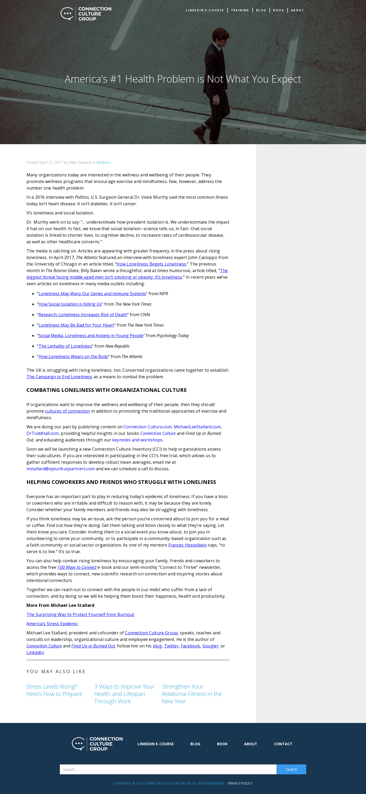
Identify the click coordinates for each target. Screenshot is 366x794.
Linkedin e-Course (205, 10)
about (297, 10)
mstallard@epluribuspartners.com (60, 469)
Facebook (190, 646)
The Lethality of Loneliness (65, 346)
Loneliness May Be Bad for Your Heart (76, 325)
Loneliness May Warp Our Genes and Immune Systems (92, 293)
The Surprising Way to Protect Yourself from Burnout (80, 614)
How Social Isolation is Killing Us (70, 304)
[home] (86, 14)
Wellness (103, 162)
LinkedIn (35, 652)
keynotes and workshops (137, 440)
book (278, 10)
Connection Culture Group (151, 633)
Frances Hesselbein (187, 545)
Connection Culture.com (147, 427)
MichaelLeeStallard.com (197, 427)
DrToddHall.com (42, 433)
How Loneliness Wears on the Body (73, 356)
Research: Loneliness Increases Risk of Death (83, 314)
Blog (261, 10)
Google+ (210, 646)
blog (157, 646)
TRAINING (240, 10)
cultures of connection (67, 411)
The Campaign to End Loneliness (59, 377)
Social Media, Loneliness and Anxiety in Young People (91, 335)
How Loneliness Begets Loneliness (151, 264)
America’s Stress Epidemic (52, 623)
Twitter (171, 646)
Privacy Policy (240, 783)
